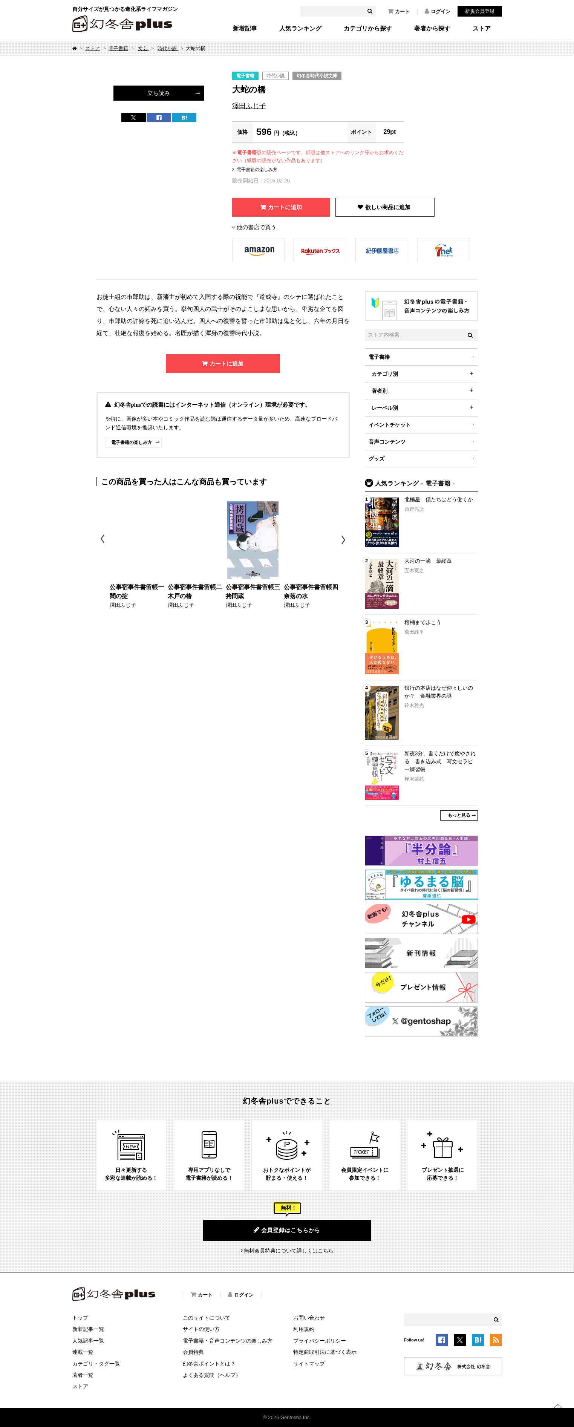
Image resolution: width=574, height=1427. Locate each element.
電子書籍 (118, 48)
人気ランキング (300, 29)
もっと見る (459, 815)
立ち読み (158, 93)
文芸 (143, 48)
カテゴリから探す (368, 29)
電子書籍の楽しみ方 (257, 169)
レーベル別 (385, 408)
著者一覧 (82, 1375)
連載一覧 (82, 1352)
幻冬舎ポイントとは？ (209, 1364)
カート (399, 11)
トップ (80, 1318)
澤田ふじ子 (249, 106)
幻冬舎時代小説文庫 (317, 75)
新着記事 (245, 29)
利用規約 (303, 1329)
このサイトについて (206, 1318)
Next (344, 540)
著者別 (379, 391)
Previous (103, 540)
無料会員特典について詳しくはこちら (289, 1251)
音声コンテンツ (387, 442)
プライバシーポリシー (319, 1341)
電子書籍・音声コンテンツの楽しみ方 (227, 1341)
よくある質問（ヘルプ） (212, 1375)
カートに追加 (285, 207)
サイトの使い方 (201, 1329)
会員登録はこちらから (287, 1229)
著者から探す (432, 29)
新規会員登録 (479, 11)
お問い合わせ (309, 1318)
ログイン (437, 11)
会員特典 (193, 1352)
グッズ (376, 459)
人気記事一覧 (88, 1341)
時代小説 (168, 48)
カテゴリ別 (385, 374)
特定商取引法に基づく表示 (325, 1352)
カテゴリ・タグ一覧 (96, 1364)
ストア (482, 29)
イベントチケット (390, 425)
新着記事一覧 (88, 1329)
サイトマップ (309, 1364)
